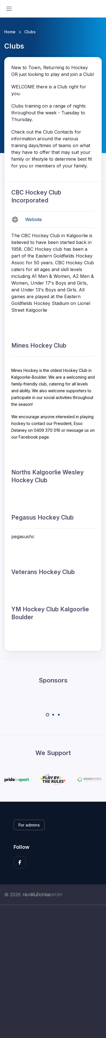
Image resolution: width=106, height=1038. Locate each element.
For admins (29, 825)
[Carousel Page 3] (58, 714)
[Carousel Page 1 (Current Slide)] (47, 714)
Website (33, 219)
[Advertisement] (53, 971)
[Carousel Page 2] (53, 714)
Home (10, 31)
